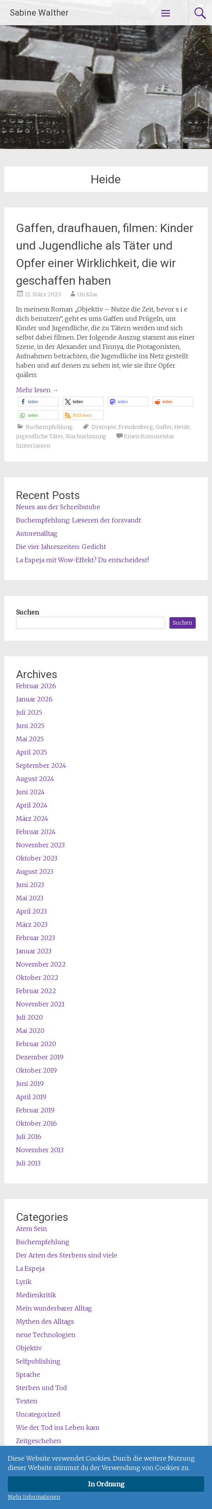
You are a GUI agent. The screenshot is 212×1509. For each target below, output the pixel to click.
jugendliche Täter (39, 436)
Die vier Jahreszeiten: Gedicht (61, 547)
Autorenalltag (36, 533)
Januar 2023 (33, 951)
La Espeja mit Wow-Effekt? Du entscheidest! (82, 560)
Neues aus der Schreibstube (58, 507)
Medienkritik (36, 1295)
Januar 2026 (34, 699)
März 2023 (32, 924)
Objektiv (29, 1348)
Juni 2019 (30, 1083)
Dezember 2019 (40, 1057)
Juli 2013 (28, 1163)
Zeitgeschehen (38, 1441)
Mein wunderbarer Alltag (54, 1308)
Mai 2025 (30, 739)
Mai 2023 (29, 898)
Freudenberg (135, 426)
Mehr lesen (37, 390)
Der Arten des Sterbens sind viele (66, 1255)
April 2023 (31, 911)
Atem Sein (31, 1229)
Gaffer (163, 426)
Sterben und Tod (41, 1388)
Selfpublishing (38, 1361)
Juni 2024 (30, 792)
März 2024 (32, 818)
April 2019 (31, 1097)
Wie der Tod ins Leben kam (57, 1427)
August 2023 (34, 871)
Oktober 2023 (36, 858)
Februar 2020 (36, 1044)
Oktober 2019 (36, 1070)
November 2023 (40, 845)
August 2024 (35, 779)
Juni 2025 (30, 726)
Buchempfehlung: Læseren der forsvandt (78, 520)
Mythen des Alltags (45, 1321)
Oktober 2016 (36, 1123)
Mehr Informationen (34, 1497)
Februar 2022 (36, 991)
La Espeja (30, 1268)
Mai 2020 (30, 1030)
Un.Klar (87, 294)
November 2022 (41, 964)
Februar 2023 (35, 938)
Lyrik (24, 1282)
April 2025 (31, 752)
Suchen (27, 612)
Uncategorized (38, 1414)
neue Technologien (46, 1335)
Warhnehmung (85, 436)
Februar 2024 (36, 832)
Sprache (28, 1374)
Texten (26, 1401)
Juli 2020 (29, 1017)
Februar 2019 (35, 1110)
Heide (182, 426)
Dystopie (104, 426)
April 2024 (32, 805)
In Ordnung (106, 1484)
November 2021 (40, 1004)
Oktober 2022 (37, 977)
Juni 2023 (30, 885)
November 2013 (40, 1150)
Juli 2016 (28, 1137)
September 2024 (41, 765)
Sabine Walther (39, 13)
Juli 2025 (29, 712)
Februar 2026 (36, 686)
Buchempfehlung (49, 426)
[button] (38, 401)
